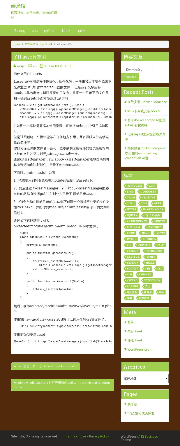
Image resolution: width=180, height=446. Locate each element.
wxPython (152, 280)
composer (148, 191)
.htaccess (134, 185)
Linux (66, 30)
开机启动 (132, 292)
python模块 (154, 250)
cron (131, 197)
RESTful (133, 256)
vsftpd (132, 280)
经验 (161, 292)
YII (50, 44)
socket (132, 268)
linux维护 (154, 227)
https (131, 209)
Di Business (148, 437)
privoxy (144, 244)
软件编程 (30, 44)
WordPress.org (138, 349)
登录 (130, 322)
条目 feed (134, 331)
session (133, 262)
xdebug (132, 286)
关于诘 (132, 404)
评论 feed (134, 340)
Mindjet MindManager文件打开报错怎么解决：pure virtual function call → (62, 385)
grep (158, 203)
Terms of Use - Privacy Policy (87, 436)
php (35, 30)
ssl (159, 268)
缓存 (129, 298)
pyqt (161, 244)
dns (144, 203)
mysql (131, 239)
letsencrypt (137, 221)
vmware (145, 274)
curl (130, 203)
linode (159, 221)
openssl (149, 239)
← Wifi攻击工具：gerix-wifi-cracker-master (46, 366)
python (49, 30)
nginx (81, 30)
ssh (147, 268)
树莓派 (148, 292)
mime (145, 233)
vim (129, 274)
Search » (130, 77)
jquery (132, 215)
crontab (148, 197)
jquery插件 (152, 215)
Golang (19, 30)
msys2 (160, 233)
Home (17, 44)
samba (150, 256)
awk (152, 185)
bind (130, 191)
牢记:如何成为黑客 (141, 413)
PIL (129, 244)
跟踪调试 (144, 298)
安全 (147, 286)
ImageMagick (153, 209)
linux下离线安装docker (144, 111)
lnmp (131, 233)
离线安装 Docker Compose (147, 102)
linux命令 (134, 227)
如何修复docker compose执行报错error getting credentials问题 (145, 153)
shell (150, 262)
